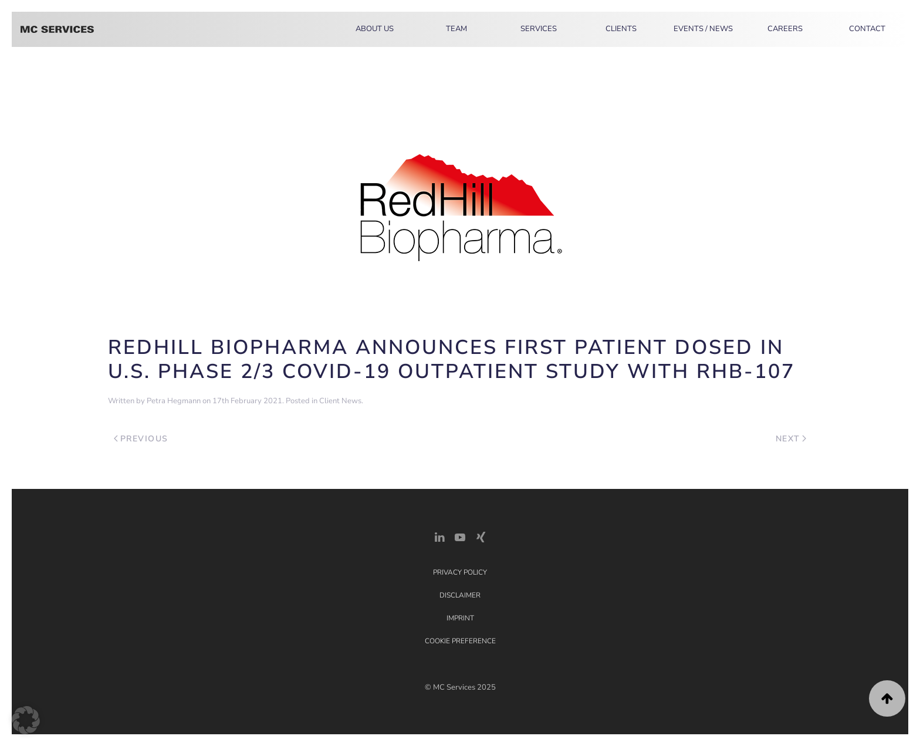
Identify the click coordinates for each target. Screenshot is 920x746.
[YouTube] (460, 536)
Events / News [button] (703, 28)
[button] (887, 698)
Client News (340, 401)
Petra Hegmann (174, 401)
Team (456, 28)
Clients (621, 28)
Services (538, 28)
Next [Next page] (791, 438)
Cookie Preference (460, 641)
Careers (785, 28)
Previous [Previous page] (141, 438)
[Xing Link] (480, 536)
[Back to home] (57, 29)
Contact (867, 28)
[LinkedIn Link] (439, 536)
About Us (375, 28)
